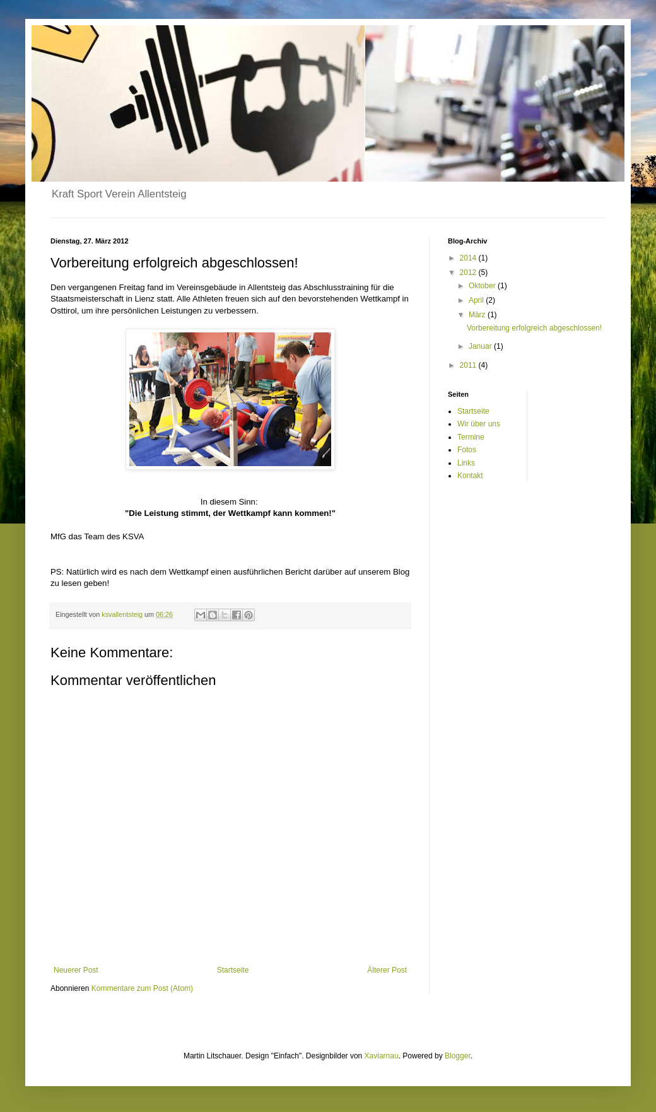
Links (466, 463)
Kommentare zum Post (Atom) (142, 988)
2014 (469, 258)
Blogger (458, 1055)
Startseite (233, 970)
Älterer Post (387, 970)
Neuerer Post (76, 970)
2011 (469, 365)
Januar (481, 346)
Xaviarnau (382, 1055)
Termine (470, 437)
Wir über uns (478, 423)
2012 (469, 272)
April (477, 300)
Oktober (483, 285)
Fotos (466, 449)
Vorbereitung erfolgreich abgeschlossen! (534, 328)
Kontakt (470, 475)
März (478, 314)
